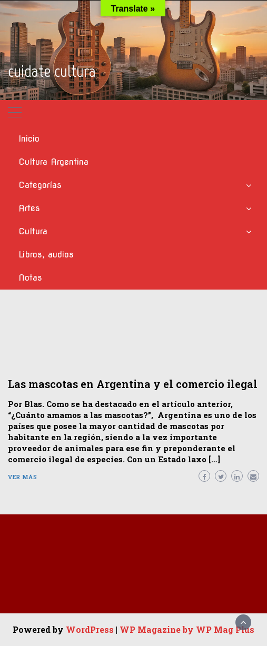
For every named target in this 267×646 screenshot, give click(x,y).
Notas (30, 278)
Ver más (22, 477)
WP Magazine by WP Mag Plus (187, 629)
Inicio (28, 139)
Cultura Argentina (53, 162)
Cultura (32, 231)
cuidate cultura (52, 71)
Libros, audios (46, 255)
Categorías (40, 185)
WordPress (90, 629)
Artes (29, 208)
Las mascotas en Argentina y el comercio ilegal (133, 384)
